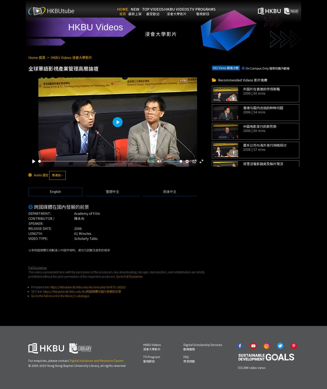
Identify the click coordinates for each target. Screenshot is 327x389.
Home (112, 11)
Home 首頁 (36, 57)
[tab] (55, 200)
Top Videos (156, 11)
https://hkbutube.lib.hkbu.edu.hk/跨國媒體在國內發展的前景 (82, 299)
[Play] (33, 161)
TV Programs (219, 11)
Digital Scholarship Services (202, 347)
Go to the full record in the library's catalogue (60, 304)
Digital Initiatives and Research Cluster (96, 361)
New (131, 11)
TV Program (151, 359)
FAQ (189, 359)
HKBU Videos (186, 11)
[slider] (92, 162)
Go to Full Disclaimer (129, 284)
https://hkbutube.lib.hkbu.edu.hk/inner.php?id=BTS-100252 (88, 295)
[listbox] (57, 175)
